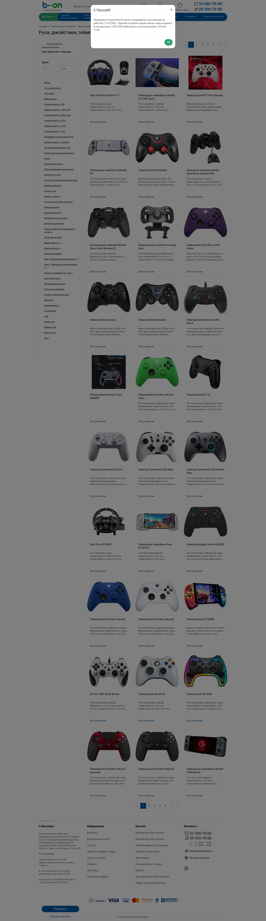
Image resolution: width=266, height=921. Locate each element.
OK (168, 42)
